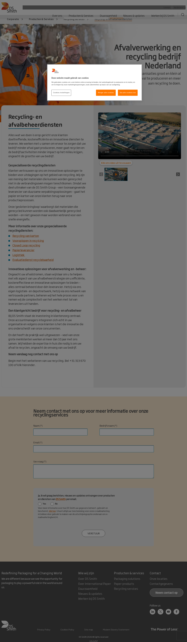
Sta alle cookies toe (128, 93)
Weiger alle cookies (106, 93)
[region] (94, 82)
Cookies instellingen (61, 93)
